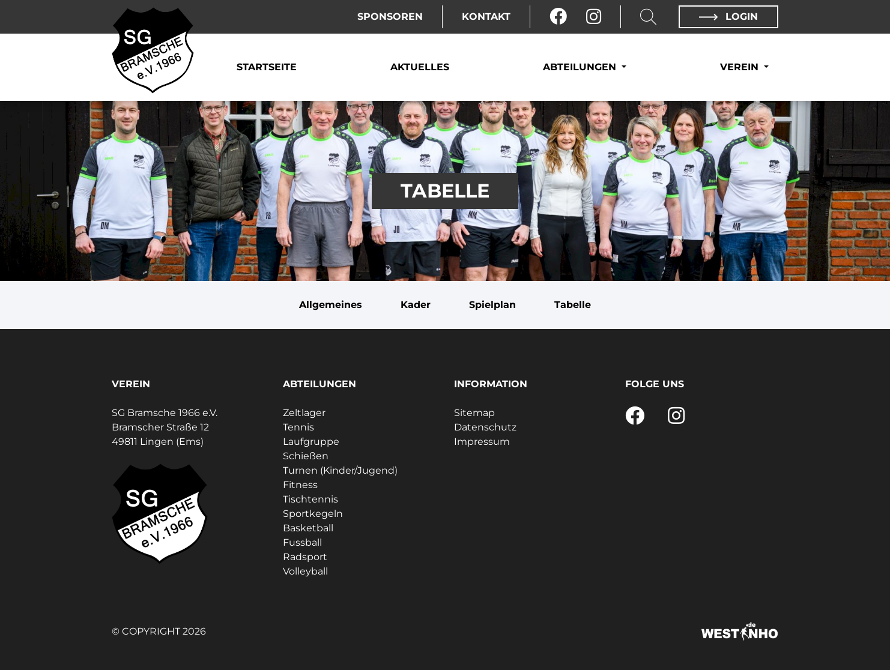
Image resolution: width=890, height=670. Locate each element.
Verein (740, 67)
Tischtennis (310, 499)
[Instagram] (594, 16)
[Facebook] (558, 16)
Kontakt (486, 16)
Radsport (305, 557)
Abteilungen (581, 67)
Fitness (300, 484)
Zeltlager (304, 412)
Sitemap (474, 412)
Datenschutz (485, 427)
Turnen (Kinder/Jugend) (340, 470)
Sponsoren (390, 16)
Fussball (302, 542)
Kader (416, 304)
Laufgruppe (311, 441)
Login (728, 16)
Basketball (308, 528)
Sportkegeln (313, 513)
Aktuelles (419, 67)
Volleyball (305, 571)
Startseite (267, 67)
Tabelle (572, 304)
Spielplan (492, 304)
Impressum (482, 441)
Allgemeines (330, 304)
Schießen (305, 456)
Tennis (298, 427)
